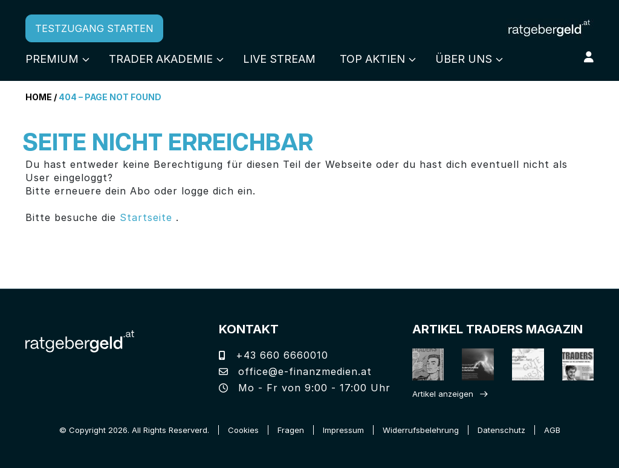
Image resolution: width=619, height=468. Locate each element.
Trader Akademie (161, 59)
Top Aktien (372, 59)
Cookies (243, 430)
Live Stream (279, 59)
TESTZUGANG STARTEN (94, 28)
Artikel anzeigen (442, 394)
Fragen (290, 430)
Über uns (463, 59)
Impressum (343, 430)
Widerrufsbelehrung (421, 430)
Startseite (146, 217)
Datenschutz (501, 430)
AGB (552, 430)
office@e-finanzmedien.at (295, 371)
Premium (52, 59)
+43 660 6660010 (273, 355)
